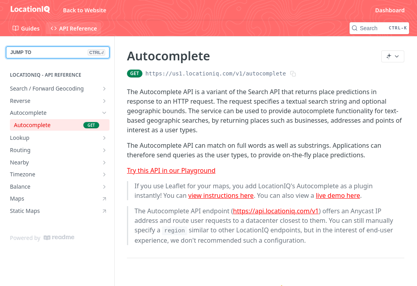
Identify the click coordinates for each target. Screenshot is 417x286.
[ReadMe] (59, 237)
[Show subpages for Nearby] (104, 162)
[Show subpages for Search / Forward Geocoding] (104, 88)
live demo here (338, 195)
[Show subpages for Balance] (104, 187)
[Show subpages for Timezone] (104, 174)
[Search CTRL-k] (379, 28)
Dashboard (390, 10)
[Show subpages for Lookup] (104, 138)
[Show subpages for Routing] (104, 150)
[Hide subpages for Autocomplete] (104, 113)
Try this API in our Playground (171, 170)
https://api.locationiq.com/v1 (276, 211)
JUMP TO (57, 52)
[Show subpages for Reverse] (104, 101)
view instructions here (221, 195)
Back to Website (84, 10)
